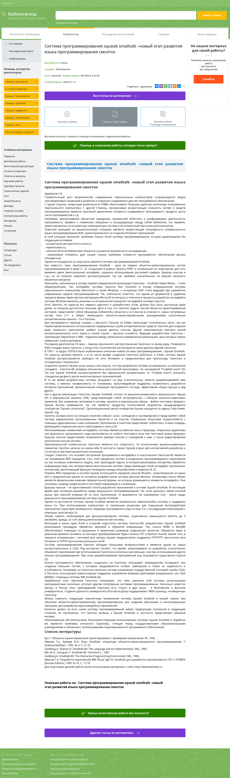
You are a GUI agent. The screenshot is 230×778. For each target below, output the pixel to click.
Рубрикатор (71, 34)
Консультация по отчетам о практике (70, 773)
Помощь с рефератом (16, 110)
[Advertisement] (21, 328)
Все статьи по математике (112, 96)
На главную (16, 43)
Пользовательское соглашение (19, 764)
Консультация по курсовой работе (69, 759)
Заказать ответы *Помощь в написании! (163, 123)
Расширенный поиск (67, 22)
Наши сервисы (207, 34)
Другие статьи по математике (112, 733)
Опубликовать (17, 58)
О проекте (7, 3)
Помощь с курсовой (15, 103)
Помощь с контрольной (17, 117)
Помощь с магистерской (17, 96)
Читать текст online (115, 122)
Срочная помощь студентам (19, 132)
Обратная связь (10, 759)
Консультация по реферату (65, 768)
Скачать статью (67, 122)
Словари (163, 34)
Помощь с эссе (12, 124)
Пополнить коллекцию (24, 34)
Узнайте (209, 79)
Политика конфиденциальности (19, 768)
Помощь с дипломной (16, 81)
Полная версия (10, 773)
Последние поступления (118, 34)
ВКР (93, 764)
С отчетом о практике (16, 88)
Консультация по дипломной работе (70, 764)
